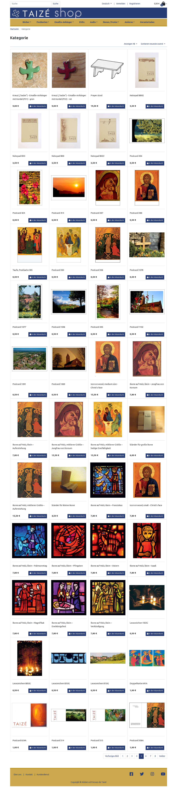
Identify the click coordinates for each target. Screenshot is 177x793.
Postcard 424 (19, 213)
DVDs (81, 22)
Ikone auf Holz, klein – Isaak (143, 566)
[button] (160, 3)
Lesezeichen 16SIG (139, 623)
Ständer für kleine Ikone (63, 505)
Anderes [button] (129, 22)
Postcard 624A (19, 740)
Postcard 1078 (136, 270)
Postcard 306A (137, 740)
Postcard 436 (136, 156)
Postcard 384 (58, 270)
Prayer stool (96, 95)
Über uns (18, 774)
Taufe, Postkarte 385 (22, 270)
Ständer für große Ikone (141, 444)
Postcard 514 (58, 740)
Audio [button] (93, 22)
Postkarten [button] (42, 22)
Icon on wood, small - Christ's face (146, 505)
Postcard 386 (136, 213)
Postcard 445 (97, 327)
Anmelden (120, 4)
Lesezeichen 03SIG (61, 683)
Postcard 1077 (19, 327)
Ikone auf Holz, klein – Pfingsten (67, 566)
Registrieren (134, 4)
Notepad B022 (97, 156)
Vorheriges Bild (112, 756)
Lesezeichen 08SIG (22, 683)
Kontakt (29, 774)
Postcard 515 (97, 740)
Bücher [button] (26, 22)
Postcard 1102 (136, 327)
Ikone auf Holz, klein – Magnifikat (28, 623)
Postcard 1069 (58, 384)
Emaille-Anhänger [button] (63, 22)
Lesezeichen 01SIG (100, 683)
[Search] (30, 3)
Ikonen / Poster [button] (110, 22)
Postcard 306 (97, 270)
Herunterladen (147, 22)
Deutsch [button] (106, 4)
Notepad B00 (58, 156)
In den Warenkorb (38, 106)
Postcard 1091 (19, 384)
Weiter (162, 756)
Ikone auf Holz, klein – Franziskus (106, 505)
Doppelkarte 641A (138, 683)
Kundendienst (43, 774)
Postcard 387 (97, 213)
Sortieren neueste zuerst (152, 44)
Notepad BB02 (137, 95)
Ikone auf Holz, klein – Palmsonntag (30, 566)
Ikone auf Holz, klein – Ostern (105, 566)
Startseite (14, 29)
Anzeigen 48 (130, 44)
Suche (55, 4)
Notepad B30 (19, 156)
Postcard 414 (58, 213)
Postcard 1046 (58, 327)
